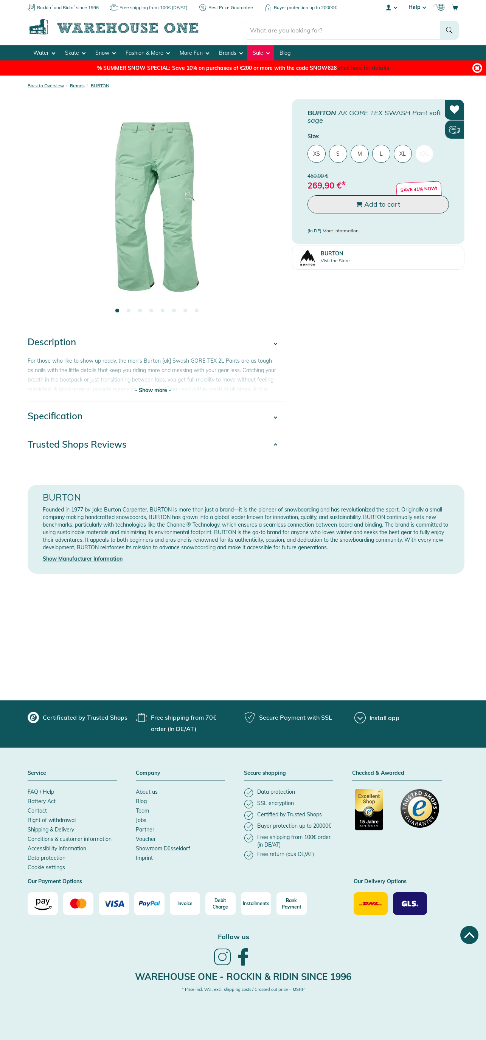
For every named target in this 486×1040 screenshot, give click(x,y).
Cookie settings (46, 865)
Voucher (146, 837)
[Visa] (114, 902)
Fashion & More (148, 51)
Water (44, 51)
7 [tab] (185, 309)
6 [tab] (174, 309)
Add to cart (378, 202)
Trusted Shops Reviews (77, 442)
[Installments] (256, 902)
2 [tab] (128, 309)
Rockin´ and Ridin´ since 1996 (68, 7)
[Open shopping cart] (455, 7)
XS (316, 151)
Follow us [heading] (233, 935)
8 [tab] (196, 309)
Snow (105, 51)
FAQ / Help (41, 790)
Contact (37, 808)
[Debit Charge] (220, 902)
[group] (77, 716)
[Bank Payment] (291, 902)
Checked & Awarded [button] (378, 772)
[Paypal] (149, 902)
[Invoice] (185, 902)
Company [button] (148, 772)
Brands (231, 51)
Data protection (46, 856)
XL (402, 151)
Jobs (141, 818)
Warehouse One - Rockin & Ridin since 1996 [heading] (243, 974)
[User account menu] (391, 7)
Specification (55, 414)
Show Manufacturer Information (83, 557)
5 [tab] (162, 309)
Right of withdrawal (52, 818)
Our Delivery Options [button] (380, 880)
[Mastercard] (78, 902)
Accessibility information (57, 846)
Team (142, 808)
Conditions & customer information (70, 837)
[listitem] (288, 791)
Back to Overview (46, 84)
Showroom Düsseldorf (163, 846)
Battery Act (42, 799)
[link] (222, 962)
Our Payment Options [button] (55, 880)
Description (52, 340)
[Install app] (377, 716)
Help (417, 7)
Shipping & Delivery (51, 827)
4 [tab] (151, 309)
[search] (342, 26)
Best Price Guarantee (230, 7)
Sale (261, 51)
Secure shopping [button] (265, 772)
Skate (75, 51)
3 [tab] (140, 309)
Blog (284, 51)
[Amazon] (43, 902)
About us (147, 790)
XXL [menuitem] (424, 151)
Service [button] (37, 772)
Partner (145, 827)
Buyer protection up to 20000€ (305, 7)
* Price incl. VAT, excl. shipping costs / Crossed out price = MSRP (243, 988)
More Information (341, 229)
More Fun (194, 51)
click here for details (363, 66)
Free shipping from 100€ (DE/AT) (154, 7)
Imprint (144, 856)
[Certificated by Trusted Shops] (374, 811)
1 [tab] (117, 309)
